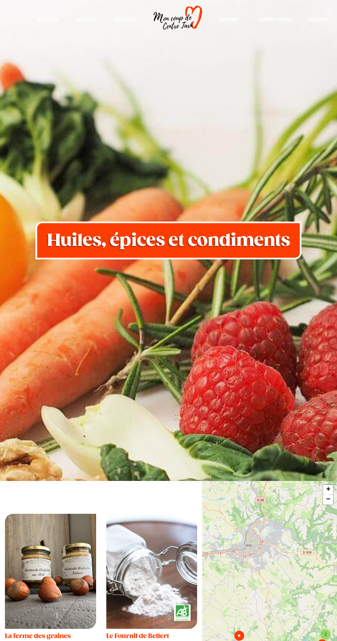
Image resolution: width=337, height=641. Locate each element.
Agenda (318, 19)
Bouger (47, 19)
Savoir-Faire (274, 19)
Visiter (85, 19)
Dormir (229, 19)
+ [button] (328, 490)
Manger (124, 19)
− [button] (328, 500)
